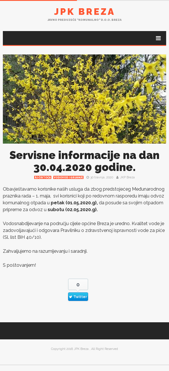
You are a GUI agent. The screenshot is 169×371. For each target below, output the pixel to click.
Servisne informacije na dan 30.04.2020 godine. (84, 161)
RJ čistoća (43, 177)
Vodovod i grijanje (68, 177)
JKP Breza (127, 177)
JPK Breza (84, 11)
